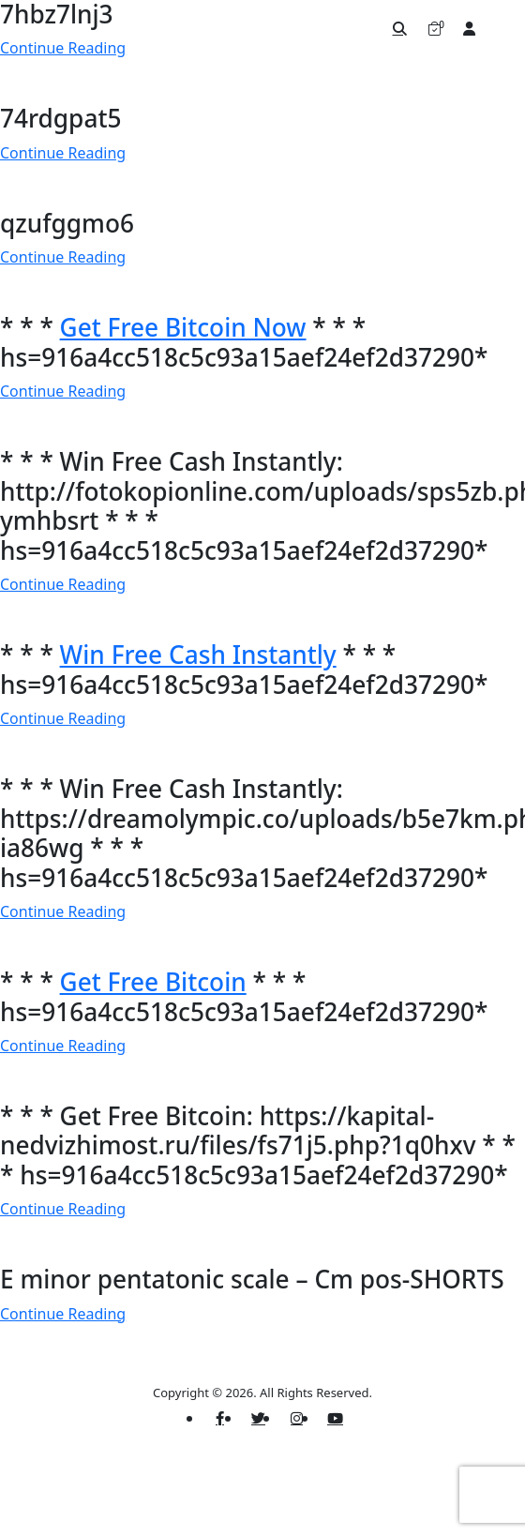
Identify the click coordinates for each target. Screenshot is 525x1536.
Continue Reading (63, 153)
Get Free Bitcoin (153, 982)
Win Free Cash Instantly (198, 654)
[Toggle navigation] (501, 28)
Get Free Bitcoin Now (183, 327)
